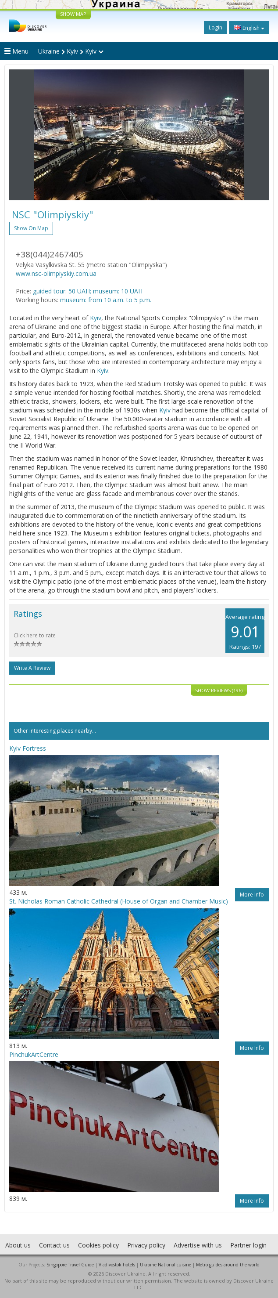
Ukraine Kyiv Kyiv (70, 51)
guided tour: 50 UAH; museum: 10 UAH (88, 291)
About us (18, 1245)
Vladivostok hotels (117, 1265)
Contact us (54, 1245)
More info (252, 894)
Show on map (31, 228)
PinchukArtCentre (33, 1054)
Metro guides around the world (228, 1265)
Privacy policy (146, 1245)
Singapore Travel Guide (70, 1265)
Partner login (248, 1245)
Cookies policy (98, 1245)
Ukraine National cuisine (165, 1265)
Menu (16, 51)
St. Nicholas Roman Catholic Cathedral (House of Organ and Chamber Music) (118, 901)
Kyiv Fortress (27, 748)
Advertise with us (198, 1245)
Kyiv (95, 318)
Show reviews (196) (218, 690)
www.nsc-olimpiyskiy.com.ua (56, 273)
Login (215, 27)
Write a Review (32, 668)
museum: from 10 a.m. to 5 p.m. (105, 300)
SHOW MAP (73, 14)
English (249, 28)
